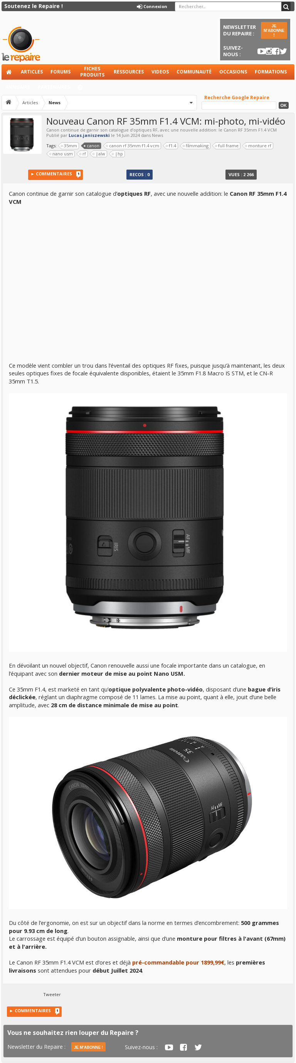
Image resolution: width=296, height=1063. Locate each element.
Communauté (194, 71)
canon (91, 145)
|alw (99, 153)
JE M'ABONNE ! (274, 30)
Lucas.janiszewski (89, 135)
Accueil (9, 72)
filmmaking (196, 145)
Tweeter (52, 994)
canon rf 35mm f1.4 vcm (132, 145)
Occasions (233, 71)
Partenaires (54, 87)
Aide (83, 89)
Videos (160, 71)
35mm (69, 145)
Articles (32, 71)
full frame (227, 145)
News (157, 135)
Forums (60, 71)
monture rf (258, 145)
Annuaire (17, 87)
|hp (117, 153)
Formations (271, 71)
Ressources (129, 71)
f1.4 (171, 145)
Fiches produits (92, 71)
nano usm (61, 153)
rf (83, 153)
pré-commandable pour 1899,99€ (178, 962)
